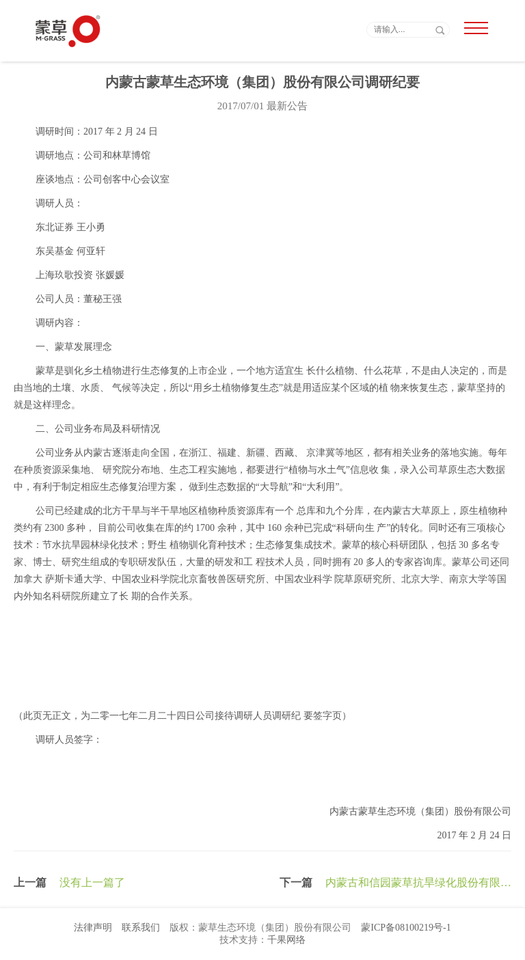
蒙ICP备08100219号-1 (405, 927)
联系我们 (141, 927)
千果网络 (286, 940)
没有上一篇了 (92, 882)
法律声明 (93, 927)
